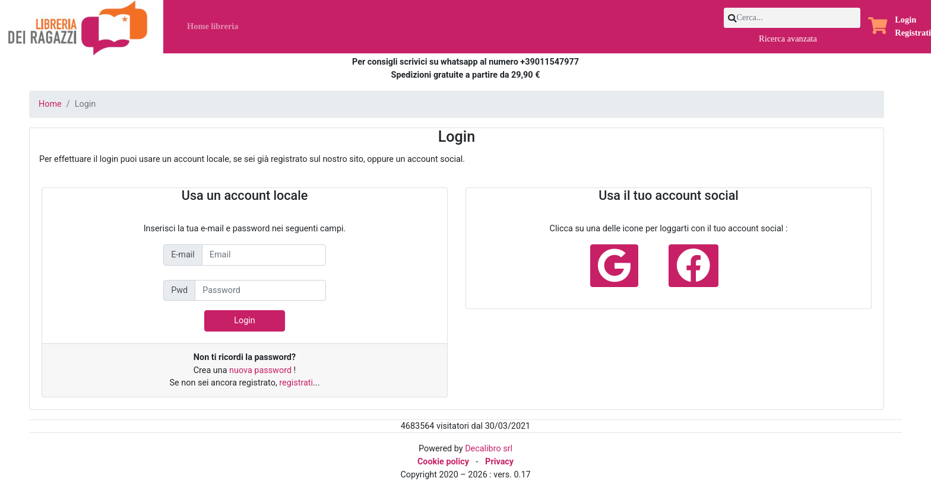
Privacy (499, 462)
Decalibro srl (488, 449)
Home (50, 104)
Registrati (913, 32)
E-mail (183, 255)
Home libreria (212, 26)
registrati (296, 383)
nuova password (261, 370)
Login (905, 19)
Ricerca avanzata (788, 38)
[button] (877, 27)
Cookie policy (443, 462)
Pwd (179, 290)
